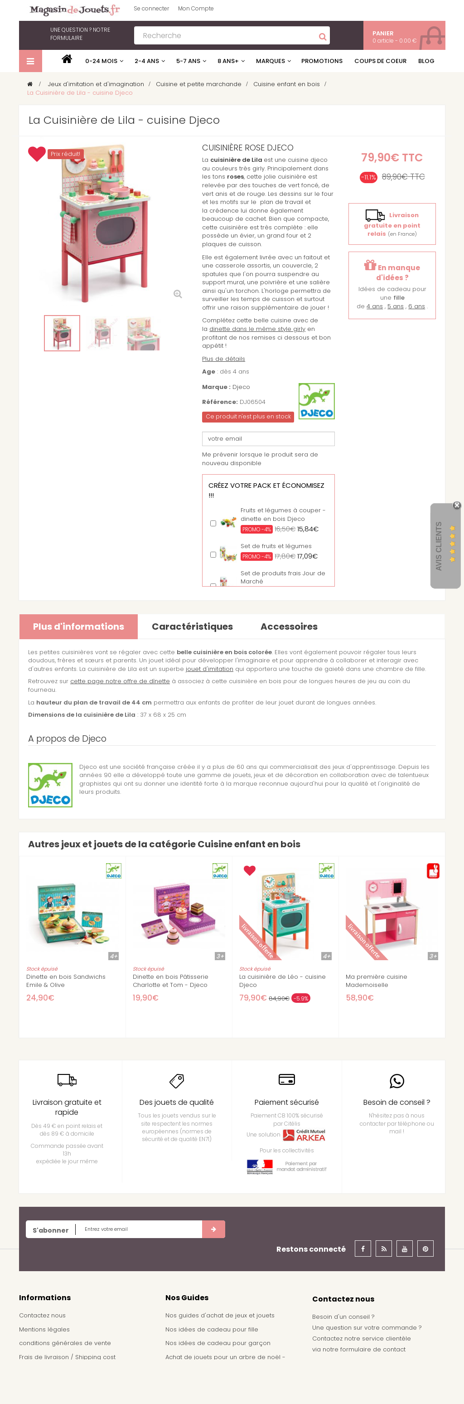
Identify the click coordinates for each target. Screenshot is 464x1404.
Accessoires (289, 626)
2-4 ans (147, 61)
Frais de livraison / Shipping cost (67, 1357)
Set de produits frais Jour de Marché (283, 577)
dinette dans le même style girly (257, 329)
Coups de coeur (380, 61)
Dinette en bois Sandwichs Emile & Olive (66, 981)
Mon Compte (196, 8)
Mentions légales (44, 1329)
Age (208, 372)
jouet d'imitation (209, 669)
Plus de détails (223, 359)
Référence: (220, 402)
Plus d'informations (78, 626)
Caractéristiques (192, 626)
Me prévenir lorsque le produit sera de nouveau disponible (260, 458)
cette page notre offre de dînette (120, 681)
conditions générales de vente (65, 1343)
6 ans (416, 306)
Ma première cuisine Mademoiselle (376, 981)
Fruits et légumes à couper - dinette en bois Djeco (283, 514)
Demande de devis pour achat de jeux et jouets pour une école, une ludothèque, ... (227, 1383)
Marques (270, 61)
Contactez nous (42, 1315)
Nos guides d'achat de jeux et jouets (220, 1315)
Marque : (216, 387)
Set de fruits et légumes (276, 546)
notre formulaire (80, 34)
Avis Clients (439, 546)
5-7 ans (188, 61)
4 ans (375, 306)
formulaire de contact (373, 1349)
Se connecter (151, 8)
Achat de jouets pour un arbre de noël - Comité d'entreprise (225, 1361)
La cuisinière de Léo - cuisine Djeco (282, 981)
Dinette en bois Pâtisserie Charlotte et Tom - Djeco (170, 981)
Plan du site (36, 1384)
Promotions (322, 61)
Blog (426, 61)
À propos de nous (46, 1370)
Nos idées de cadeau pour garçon (218, 1343)
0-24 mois (101, 61)
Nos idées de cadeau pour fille (211, 1329)
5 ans (395, 306)
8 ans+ (228, 61)
